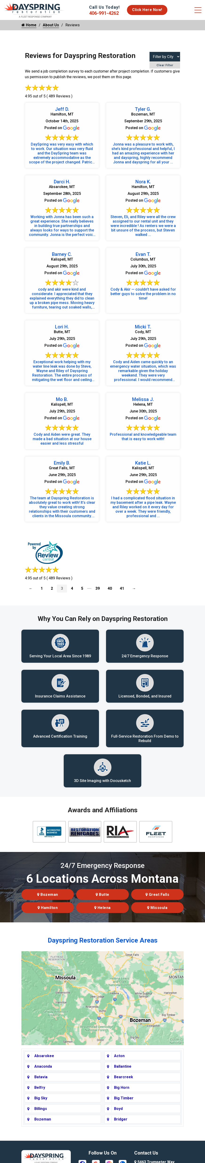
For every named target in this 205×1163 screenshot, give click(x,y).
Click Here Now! (147, 10)
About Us (51, 25)
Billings (40, 1109)
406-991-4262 (104, 13)
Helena (102, 908)
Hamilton (48, 908)
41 (122, 588)
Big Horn (121, 1088)
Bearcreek (123, 1077)
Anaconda (43, 1066)
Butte (102, 895)
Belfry (39, 1088)
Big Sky (40, 1098)
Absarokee (44, 1056)
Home (28, 25)
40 (110, 588)
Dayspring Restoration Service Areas (103, 940)
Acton (119, 1056)
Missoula (157, 908)
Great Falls (158, 895)
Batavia (40, 1077)
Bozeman (47, 895)
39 (97, 588)
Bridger (120, 1119)
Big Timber (124, 1098)
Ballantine (122, 1066)
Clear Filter (165, 65)
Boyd (118, 1109)
